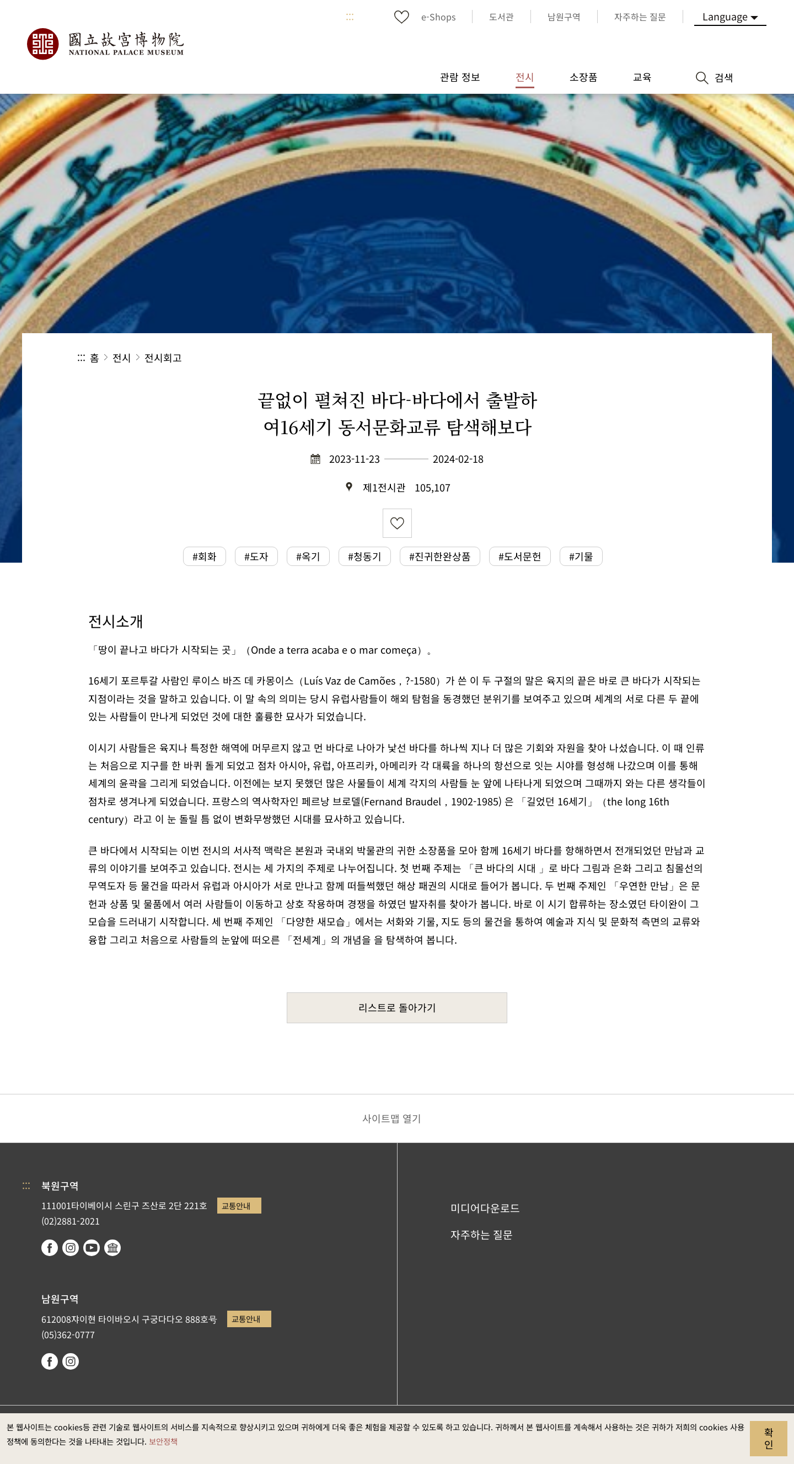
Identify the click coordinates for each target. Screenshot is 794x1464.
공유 (596, 357)
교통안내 (236, 1205)
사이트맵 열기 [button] (391, 1118)
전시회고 (163, 357)
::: (350, 16)
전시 (121, 357)
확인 (769, 1438)
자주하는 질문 (481, 1234)
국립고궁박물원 (104, 44)
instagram (70, 1247)
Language (725, 16)
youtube (91, 1247)
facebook (49, 1247)
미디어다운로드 (485, 1208)
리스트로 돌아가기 (397, 1007)
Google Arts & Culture (112, 1247)
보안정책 (163, 1441)
